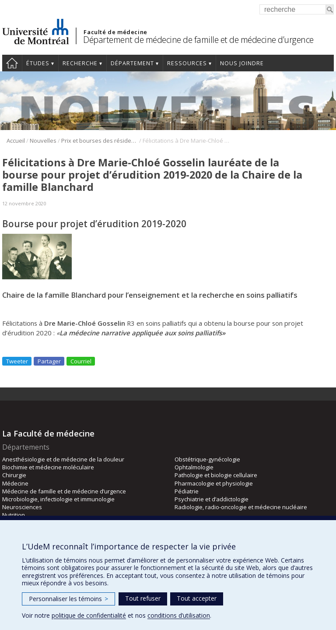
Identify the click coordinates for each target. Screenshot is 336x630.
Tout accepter (197, 598)
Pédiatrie (187, 491)
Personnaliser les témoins (68, 599)
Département (132, 63)
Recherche (80, 63)
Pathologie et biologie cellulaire (216, 475)
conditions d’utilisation (178, 615)
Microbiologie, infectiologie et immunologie (58, 499)
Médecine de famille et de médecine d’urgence (64, 491)
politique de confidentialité (89, 615)
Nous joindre (242, 63)
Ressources (187, 63)
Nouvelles (43, 140)
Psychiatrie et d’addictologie (211, 499)
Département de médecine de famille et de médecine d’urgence (198, 40)
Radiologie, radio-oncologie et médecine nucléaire (241, 507)
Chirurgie (14, 475)
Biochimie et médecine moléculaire (48, 467)
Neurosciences (22, 507)
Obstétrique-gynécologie (207, 459)
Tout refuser (143, 598)
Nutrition (13, 515)
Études (37, 63)
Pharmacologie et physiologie (214, 483)
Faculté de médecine (115, 32)
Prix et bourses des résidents (99, 140)
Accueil (12, 63)
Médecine (15, 483)
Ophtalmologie (194, 467)
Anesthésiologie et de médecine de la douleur (63, 459)
